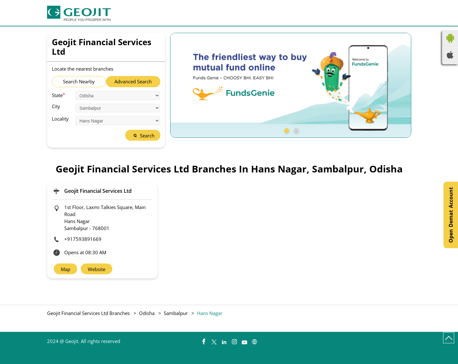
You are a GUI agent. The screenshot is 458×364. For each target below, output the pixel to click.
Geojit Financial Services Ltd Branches (89, 313)
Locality (60, 119)
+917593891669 (82, 239)
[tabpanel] (290, 85)
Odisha (147, 313)
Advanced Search (133, 81)
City (56, 106)
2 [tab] (295, 129)
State (58, 95)
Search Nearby (79, 81)
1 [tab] (286, 129)
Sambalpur (176, 313)
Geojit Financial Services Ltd (98, 190)
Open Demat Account (450, 215)
